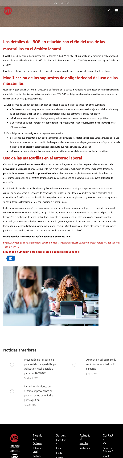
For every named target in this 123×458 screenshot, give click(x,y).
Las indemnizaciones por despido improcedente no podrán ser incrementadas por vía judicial (38, 393)
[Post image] (12, 364)
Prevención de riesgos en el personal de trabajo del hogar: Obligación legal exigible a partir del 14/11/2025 (40, 366)
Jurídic (59, 452)
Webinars (85, 448)
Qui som (37, 443)
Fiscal (59, 448)
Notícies (84, 443)
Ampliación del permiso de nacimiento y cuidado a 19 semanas (101, 364)
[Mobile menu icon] (116, 10)
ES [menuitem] (62, 3)
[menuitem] (55, 2)
